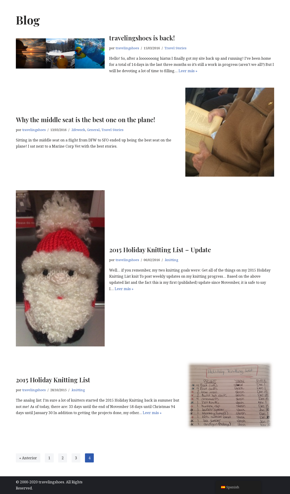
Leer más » (188, 70)
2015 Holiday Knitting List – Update (161, 249)
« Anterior (28, 457)
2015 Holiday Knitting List (53, 379)
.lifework (78, 130)
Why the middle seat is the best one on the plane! (85, 119)
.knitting (171, 260)
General (93, 130)
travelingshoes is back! (142, 38)
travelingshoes (127, 48)
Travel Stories (175, 48)
